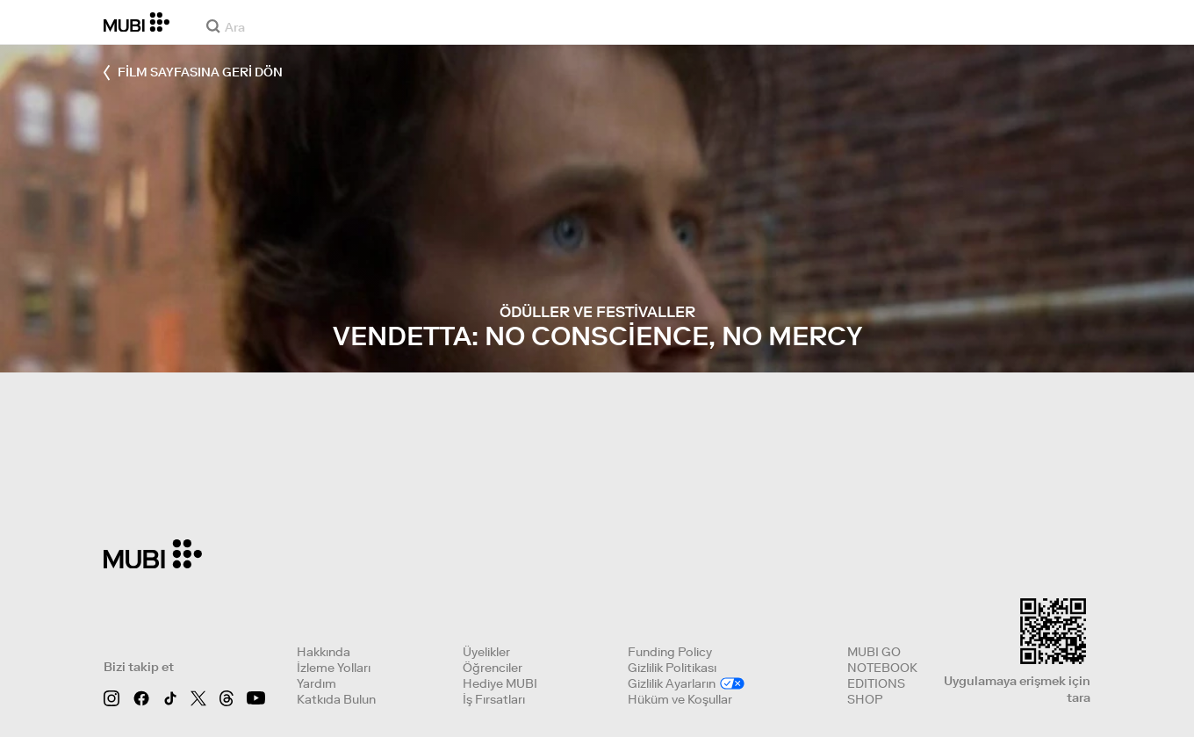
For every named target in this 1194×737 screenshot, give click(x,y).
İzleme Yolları (333, 668)
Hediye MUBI (500, 683)
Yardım (316, 683)
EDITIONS (876, 683)
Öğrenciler (492, 668)
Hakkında (323, 652)
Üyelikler (486, 652)
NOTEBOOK (882, 668)
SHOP (864, 699)
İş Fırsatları (494, 699)
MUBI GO (874, 652)
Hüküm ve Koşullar (680, 699)
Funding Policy (670, 652)
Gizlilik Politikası (672, 668)
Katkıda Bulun (336, 699)
